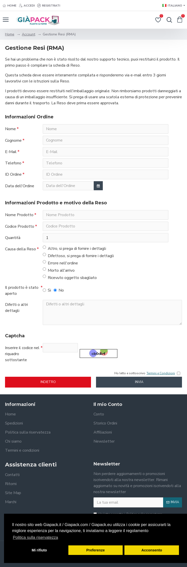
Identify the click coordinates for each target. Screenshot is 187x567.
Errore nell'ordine (60, 264)
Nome (10, 129)
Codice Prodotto (19, 227)
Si (47, 292)
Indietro (48, 384)
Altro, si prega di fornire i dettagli (74, 250)
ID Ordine (13, 175)
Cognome (13, 140)
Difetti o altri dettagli (16, 309)
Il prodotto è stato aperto (21, 292)
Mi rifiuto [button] (39, 550)
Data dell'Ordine (19, 187)
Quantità (12, 239)
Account (28, 34)
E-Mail (11, 152)
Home (9, 34)
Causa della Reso (20, 250)
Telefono (13, 163)
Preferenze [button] (95, 550)
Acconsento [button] (152, 550)
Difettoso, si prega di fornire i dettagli (78, 257)
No (59, 292)
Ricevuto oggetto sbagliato (70, 279)
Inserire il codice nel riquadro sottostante (22, 355)
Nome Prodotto (19, 216)
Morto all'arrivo (59, 272)
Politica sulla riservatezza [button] (35, 537)
